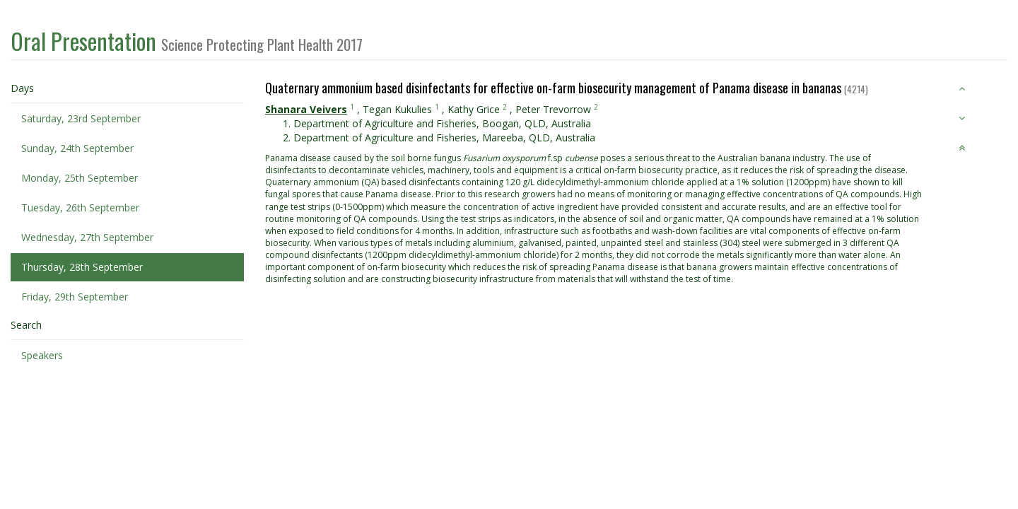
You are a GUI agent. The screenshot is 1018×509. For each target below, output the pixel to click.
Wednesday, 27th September (87, 237)
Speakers (42, 355)
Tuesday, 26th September (80, 207)
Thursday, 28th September (82, 267)
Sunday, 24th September (77, 148)
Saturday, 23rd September (81, 118)
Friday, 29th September (74, 296)
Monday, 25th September (79, 178)
